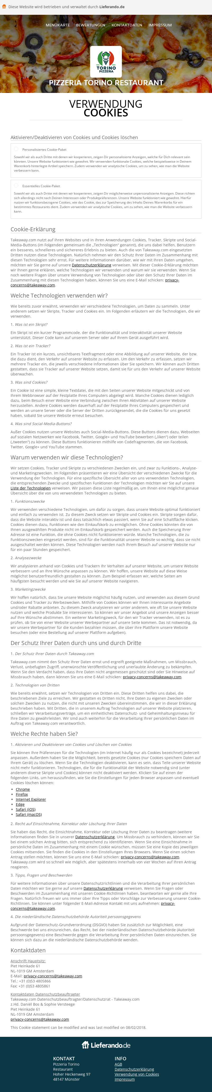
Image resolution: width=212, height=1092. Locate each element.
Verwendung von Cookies (137, 1074)
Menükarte (58, 25)
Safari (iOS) (25, 809)
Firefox (22, 794)
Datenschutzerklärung (91, 264)
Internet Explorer (31, 799)
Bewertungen (90, 25)
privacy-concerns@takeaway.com (152, 676)
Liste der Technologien (31, 488)
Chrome (23, 789)
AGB (118, 1064)
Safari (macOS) (29, 814)
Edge (20, 804)
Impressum (160, 25)
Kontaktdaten (127, 25)
